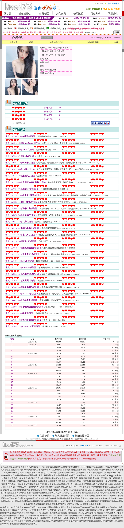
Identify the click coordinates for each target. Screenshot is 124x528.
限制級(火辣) (23, 28)
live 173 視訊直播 (31, 515)
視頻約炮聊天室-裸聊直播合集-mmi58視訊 (34, 490)
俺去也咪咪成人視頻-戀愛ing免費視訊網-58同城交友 (25, 481)
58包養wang (77, 504)
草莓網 (48, 504)
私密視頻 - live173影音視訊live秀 (53, 515)
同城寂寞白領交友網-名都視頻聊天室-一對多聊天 (95, 498)
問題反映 (113, 13)
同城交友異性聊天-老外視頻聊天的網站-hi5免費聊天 (95, 495)
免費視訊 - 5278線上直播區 (52, 510)
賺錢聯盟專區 (82, 435)
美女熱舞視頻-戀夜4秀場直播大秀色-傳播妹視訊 (32, 475)
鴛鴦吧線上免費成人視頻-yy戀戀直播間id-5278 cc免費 (68, 467)
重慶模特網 (28, 504)
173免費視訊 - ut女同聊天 (10, 507)
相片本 (64, 432)
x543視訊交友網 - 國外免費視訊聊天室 (51, 513)
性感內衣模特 (117, 501)
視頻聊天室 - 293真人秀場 (78, 513)
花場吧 (55, 504)
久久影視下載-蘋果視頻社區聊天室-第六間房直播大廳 (92, 493)
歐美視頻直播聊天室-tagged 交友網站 (53, 493)
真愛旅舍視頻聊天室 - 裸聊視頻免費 (107, 515)
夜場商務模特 (39, 504)
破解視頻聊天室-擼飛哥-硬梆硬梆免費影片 (56, 498)
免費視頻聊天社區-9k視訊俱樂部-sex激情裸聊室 (91, 470)
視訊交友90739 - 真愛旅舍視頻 (45, 507)
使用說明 (78, 13)
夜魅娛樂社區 (47, 501)
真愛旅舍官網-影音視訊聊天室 (92, 521)
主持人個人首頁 (53, 432)
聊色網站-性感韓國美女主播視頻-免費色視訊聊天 (28, 484)
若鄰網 (68, 501)
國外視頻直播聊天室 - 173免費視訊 (102, 510)
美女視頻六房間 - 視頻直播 (75, 510)
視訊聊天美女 (17, 513)
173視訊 (88, 515)
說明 (116, 42)
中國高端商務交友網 (80, 501)
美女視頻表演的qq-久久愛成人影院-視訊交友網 (23, 478)
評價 (70, 432)
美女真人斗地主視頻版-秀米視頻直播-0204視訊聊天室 (62, 439)
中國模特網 (94, 501)
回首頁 (7, 13)
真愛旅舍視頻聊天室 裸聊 (13, 515)
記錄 (76, 432)
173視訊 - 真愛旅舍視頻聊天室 (74, 518)
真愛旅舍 (75, 521)
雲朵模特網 (26, 501)
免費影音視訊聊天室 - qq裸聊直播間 (25, 510)
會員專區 (44, 13)
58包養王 (68, 504)
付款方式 (95, 13)
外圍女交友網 (59, 501)
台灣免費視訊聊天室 (76, 515)
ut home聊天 (27, 507)
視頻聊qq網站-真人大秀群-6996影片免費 (61, 478)
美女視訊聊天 (6, 518)
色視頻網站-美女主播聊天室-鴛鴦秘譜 (54, 470)
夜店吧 (61, 504)
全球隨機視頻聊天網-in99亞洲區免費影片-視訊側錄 (69, 481)
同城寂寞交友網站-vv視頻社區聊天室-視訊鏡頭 (73, 490)
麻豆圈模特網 (105, 501)
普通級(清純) (55, 28)
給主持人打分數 (56, 42)
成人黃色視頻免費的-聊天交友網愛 (68, 475)
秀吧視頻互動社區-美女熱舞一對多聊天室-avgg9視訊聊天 (62, 472)
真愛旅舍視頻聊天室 (96, 518)
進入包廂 (13, 42)
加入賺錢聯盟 (62, 435)
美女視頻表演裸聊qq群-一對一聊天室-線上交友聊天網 (72, 484)
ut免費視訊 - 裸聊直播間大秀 (24, 518)
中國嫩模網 (36, 501)
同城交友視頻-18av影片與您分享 (105, 467)
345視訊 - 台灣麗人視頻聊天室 (71, 507)
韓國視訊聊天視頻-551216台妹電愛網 (57, 495)
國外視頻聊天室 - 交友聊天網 (49, 518)
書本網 (98, 504)
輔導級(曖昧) (39, 28)
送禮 (31, 42)
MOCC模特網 (15, 501)
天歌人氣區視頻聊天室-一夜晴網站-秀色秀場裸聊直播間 (30, 487)
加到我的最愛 (93, 42)
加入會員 (61, 13)
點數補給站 (25, 13)
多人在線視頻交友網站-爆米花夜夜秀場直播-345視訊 (23, 467)
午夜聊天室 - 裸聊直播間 (94, 507)
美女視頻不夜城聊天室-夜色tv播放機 (22, 493)
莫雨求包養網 (88, 504)
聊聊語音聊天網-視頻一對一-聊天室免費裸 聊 (73, 487)
